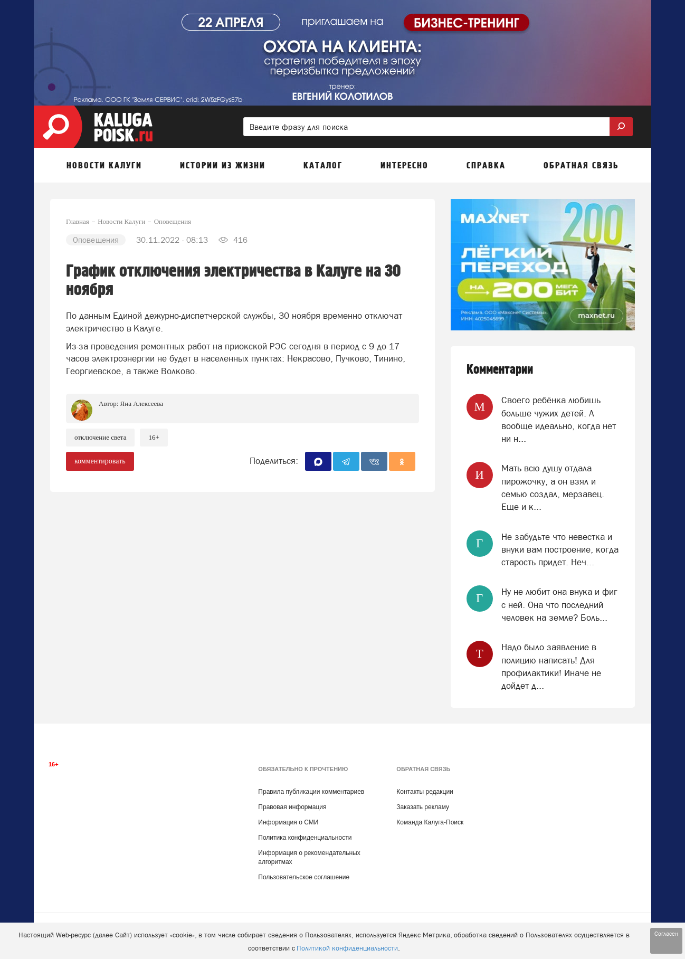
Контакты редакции (424, 791)
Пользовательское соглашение (303, 877)
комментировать (100, 461)
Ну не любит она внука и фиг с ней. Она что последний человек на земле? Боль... (559, 604)
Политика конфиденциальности (304, 837)
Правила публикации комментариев (311, 791)
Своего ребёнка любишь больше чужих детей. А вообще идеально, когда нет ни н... (558, 419)
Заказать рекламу (422, 807)
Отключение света (100, 437)
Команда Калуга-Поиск (429, 822)
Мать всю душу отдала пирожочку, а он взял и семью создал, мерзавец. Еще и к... (552, 487)
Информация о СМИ (288, 822)
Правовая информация (292, 807)
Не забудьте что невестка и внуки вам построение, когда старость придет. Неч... (560, 549)
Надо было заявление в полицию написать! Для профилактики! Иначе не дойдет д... (551, 666)
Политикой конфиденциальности (347, 948)
